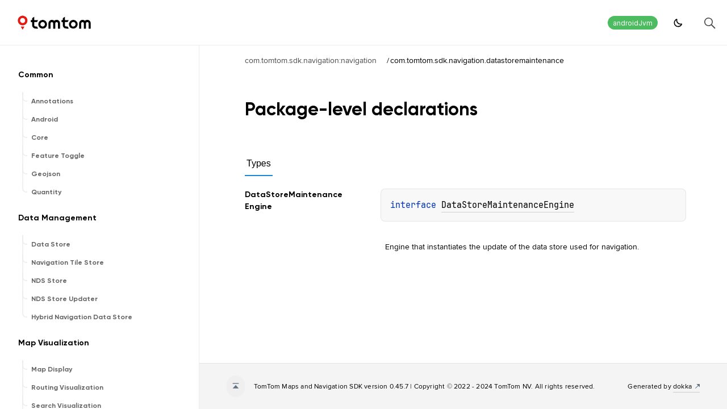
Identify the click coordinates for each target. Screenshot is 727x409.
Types (258, 163)
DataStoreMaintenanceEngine (507, 205)
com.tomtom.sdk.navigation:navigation (311, 60)
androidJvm (633, 23)
